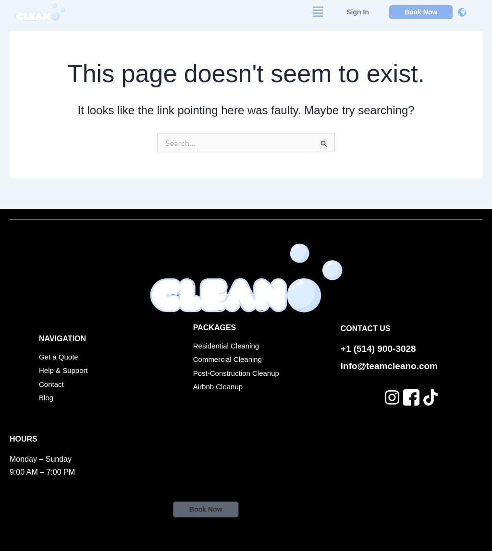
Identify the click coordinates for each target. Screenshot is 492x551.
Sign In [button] (357, 11)
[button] (317, 11)
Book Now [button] (421, 11)
